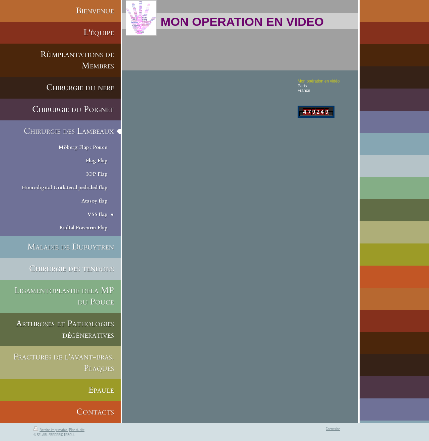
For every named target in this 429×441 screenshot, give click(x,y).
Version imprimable (51, 429)
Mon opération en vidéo (319, 81)
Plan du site (76, 429)
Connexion (333, 428)
